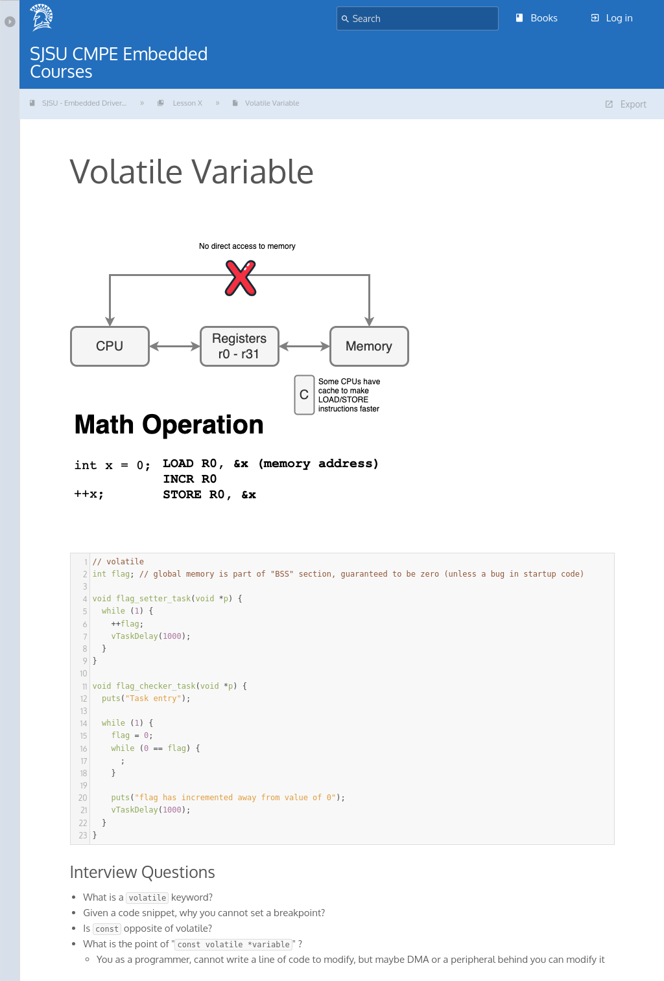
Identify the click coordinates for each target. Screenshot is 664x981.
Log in (612, 18)
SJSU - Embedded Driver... (87, 104)
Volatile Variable (299, 104)
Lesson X (202, 104)
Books (537, 18)
